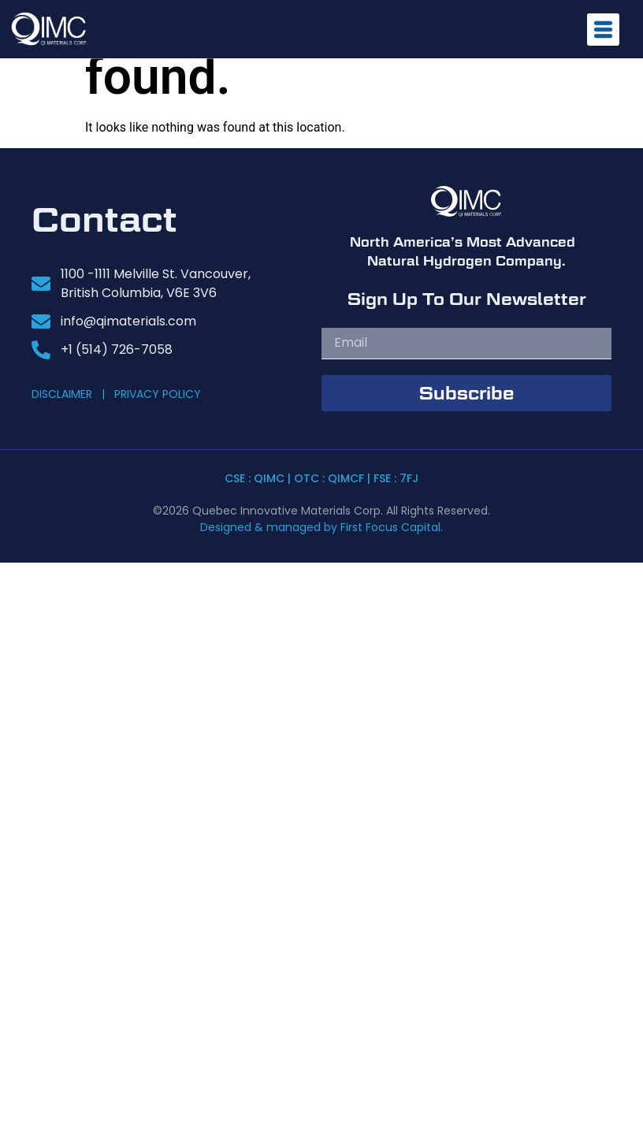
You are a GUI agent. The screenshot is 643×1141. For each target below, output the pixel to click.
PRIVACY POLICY (157, 394)
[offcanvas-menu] (603, 29)
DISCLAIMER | (71, 394)
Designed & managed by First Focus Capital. (321, 527)
